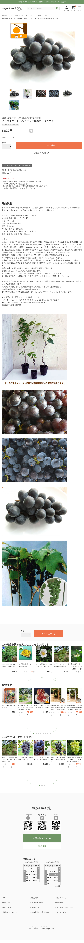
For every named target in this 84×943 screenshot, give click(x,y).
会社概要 (59, 903)
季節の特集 (5, 18)
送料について (6, 173)
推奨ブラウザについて (11, 912)
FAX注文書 (42, 846)
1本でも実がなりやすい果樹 (18, 18)
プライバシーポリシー (64, 907)
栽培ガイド (7, 907)
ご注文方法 (34, 898)
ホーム (5, 898)
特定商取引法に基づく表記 (40, 912)
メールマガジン (62, 912)
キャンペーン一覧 (36, 903)
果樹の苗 (4, 15)
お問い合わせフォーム (42, 838)
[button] (55, 678)
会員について (8, 903)
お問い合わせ (35, 907)
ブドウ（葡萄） (13, 15)
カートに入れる (49, 145)
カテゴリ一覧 (61, 898)
